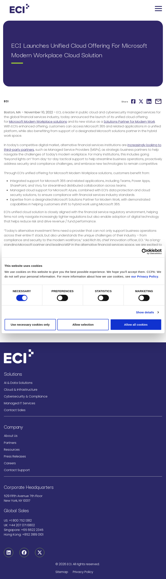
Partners (10, 443)
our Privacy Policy (144, 276)
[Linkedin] (8, 552)
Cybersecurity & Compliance (25, 396)
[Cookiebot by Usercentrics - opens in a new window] (144, 251)
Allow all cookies (136, 324)
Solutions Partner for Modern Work (129, 121)
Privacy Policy (83, 572)
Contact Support (17, 470)
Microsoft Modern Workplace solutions (38, 121)
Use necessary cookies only (30, 324)
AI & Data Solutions (18, 383)
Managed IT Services (19, 403)
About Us (11, 436)
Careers (10, 463)
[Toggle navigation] (158, 8)
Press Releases (15, 456)
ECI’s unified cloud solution (24, 212)
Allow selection (83, 324)
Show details (145, 312)
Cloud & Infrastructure (20, 389)
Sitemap (61, 572)
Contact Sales (14, 410)
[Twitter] (39, 552)
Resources (12, 449)
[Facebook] (24, 552)
